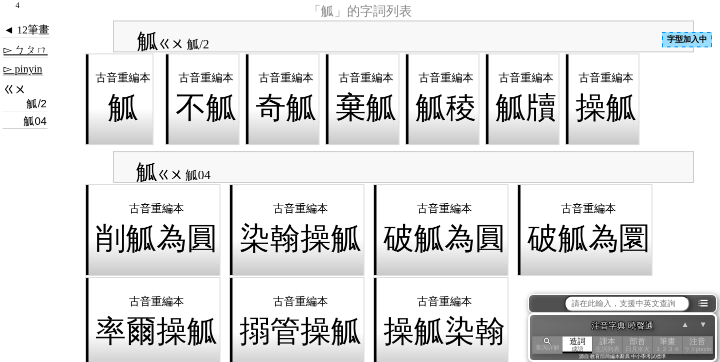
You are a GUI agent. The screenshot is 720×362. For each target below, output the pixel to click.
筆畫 (667, 345)
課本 (607, 345)
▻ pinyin (23, 69)
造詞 (577, 345)
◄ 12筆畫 (27, 30)
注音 (697, 345)
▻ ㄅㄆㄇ (26, 50)
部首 (637, 345)
